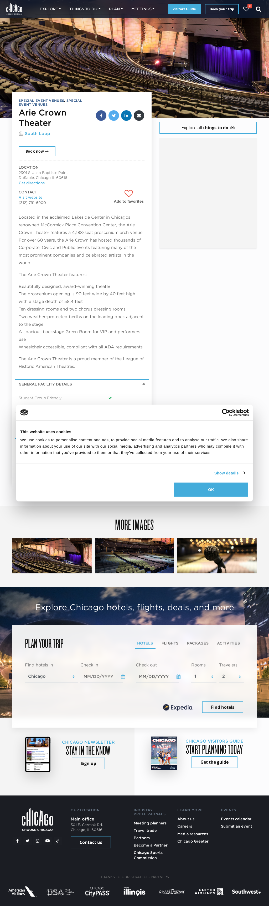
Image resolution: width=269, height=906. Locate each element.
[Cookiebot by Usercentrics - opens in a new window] (226, 412)
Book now (37, 151)
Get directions (32, 183)
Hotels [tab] (145, 643)
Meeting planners (150, 823)
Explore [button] (49, 9)
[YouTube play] (47, 841)
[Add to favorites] (128, 196)
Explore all (208, 128)
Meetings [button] (141, 9)
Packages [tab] (198, 643)
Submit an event (236, 826)
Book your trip (222, 9)
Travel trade (145, 830)
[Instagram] (37, 841)
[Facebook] (17, 841)
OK (211, 489)
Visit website (30, 197)
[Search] (258, 9)
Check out (146, 664)
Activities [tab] (228, 643)
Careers (184, 826)
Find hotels (222, 707)
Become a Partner (151, 845)
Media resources (192, 834)
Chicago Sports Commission (148, 855)
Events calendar (236, 819)
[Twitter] (27, 841)
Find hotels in (39, 664)
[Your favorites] (246, 9)
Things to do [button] (83, 9)
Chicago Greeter (193, 841)
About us (185, 819)
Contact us (91, 842)
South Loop (37, 133)
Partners (142, 837)
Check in (89, 664)
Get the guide (214, 762)
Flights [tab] (170, 643)
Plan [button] (114, 9)
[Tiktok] (58, 841)
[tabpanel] (134, 688)
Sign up (88, 763)
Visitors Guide (184, 9)
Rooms (198, 664)
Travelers (228, 664)
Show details (226, 472)
